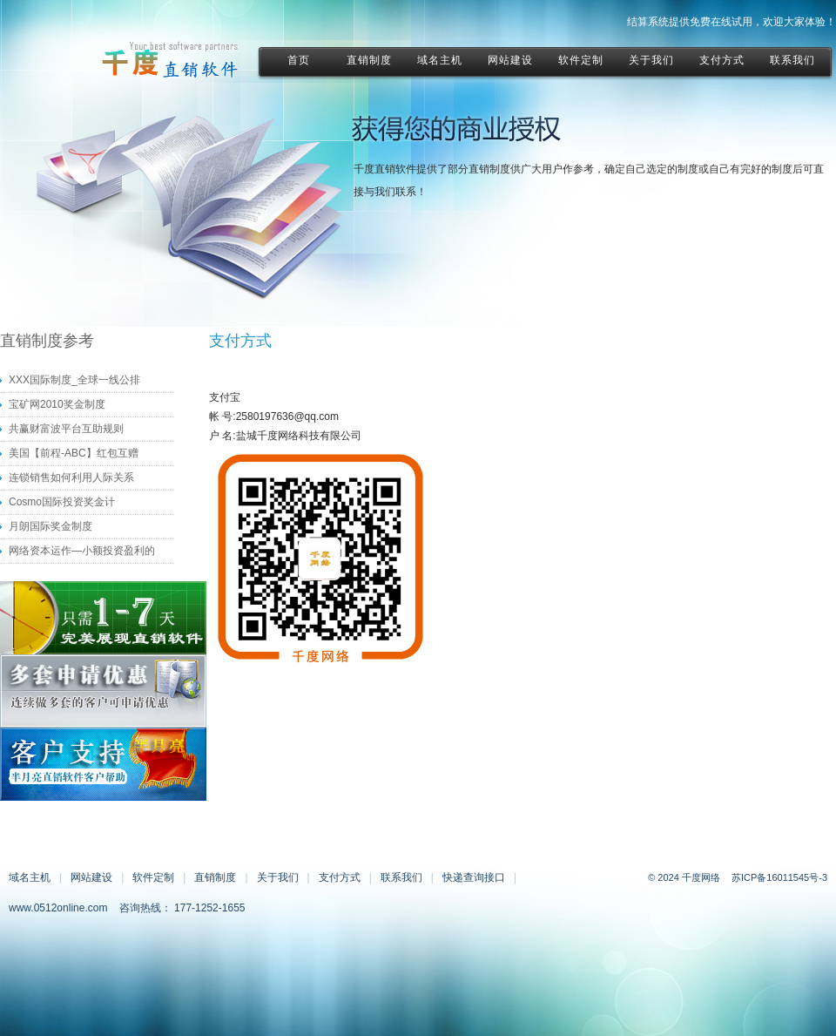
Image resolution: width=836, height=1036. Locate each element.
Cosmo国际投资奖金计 (62, 502)
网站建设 (91, 877)
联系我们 (401, 877)
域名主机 (30, 877)
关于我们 (278, 877)
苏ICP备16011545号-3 (779, 877)
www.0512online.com (58, 908)
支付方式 (340, 877)
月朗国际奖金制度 (50, 526)
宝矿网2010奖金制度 (57, 404)
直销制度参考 (47, 340)
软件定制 (153, 877)
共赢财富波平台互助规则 (66, 429)
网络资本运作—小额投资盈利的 (82, 551)
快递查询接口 (473, 877)
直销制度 (215, 877)
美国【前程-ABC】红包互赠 (73, 453)
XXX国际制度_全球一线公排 (74, 380)
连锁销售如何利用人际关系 (71, 477)
